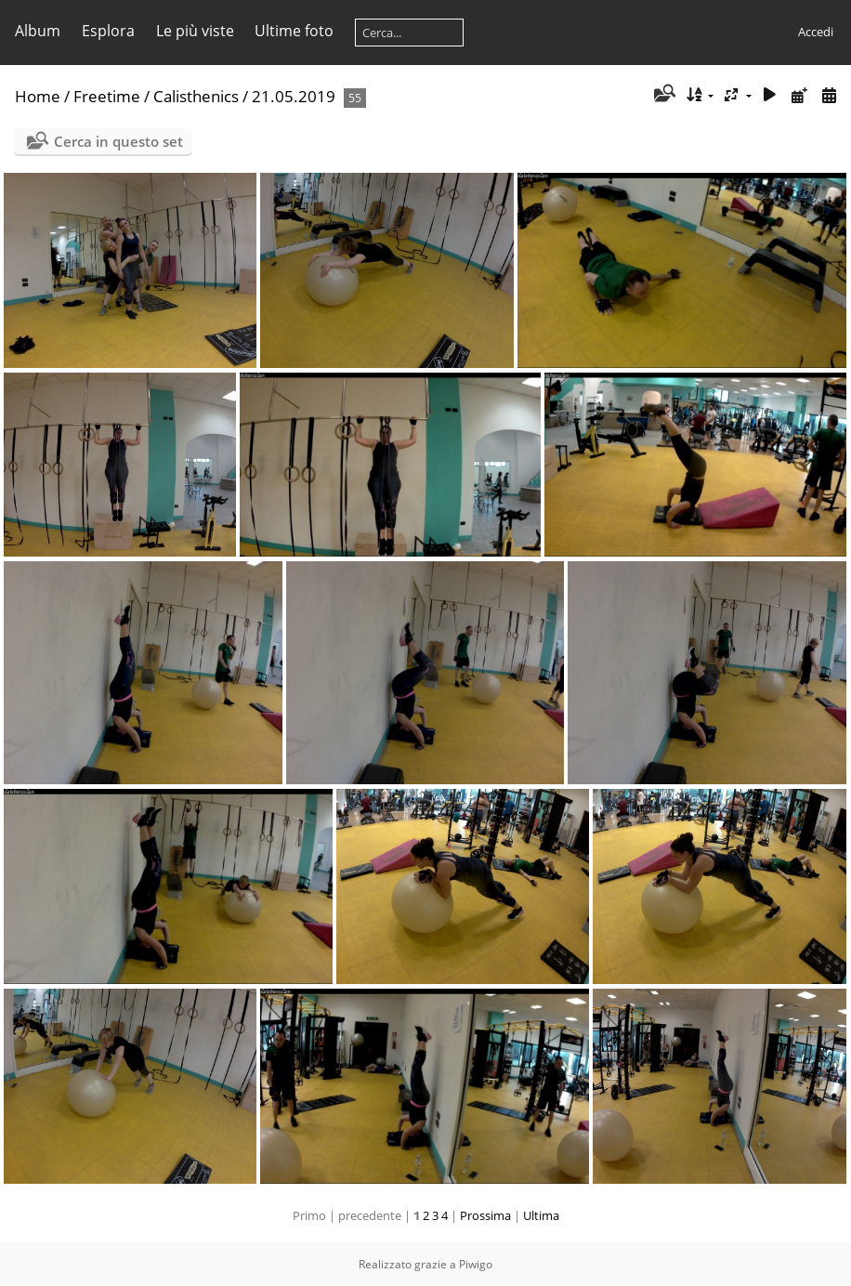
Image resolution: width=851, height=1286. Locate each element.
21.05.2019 (293, 96)
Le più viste (195, 30)
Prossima (485, 1215)
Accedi (815, 31)
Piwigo (475, 1264)
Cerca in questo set (118, 141)
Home (37, 96)
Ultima (541, 1215)
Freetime (106, 96)
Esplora (108, 30)
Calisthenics (196, 96)
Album (37, 30)
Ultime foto (294, 30)
